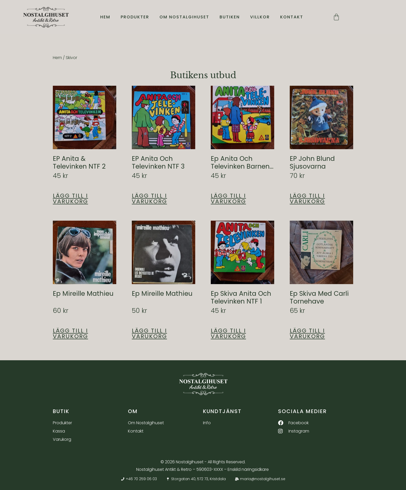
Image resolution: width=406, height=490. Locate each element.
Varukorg (62, 439)
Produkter (135, 17)
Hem (105, 17)
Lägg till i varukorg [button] (70, 198)
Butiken (230, 17)
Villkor (260, 17)
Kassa (59, 431)
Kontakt (291, 17)
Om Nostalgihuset (184, 17)
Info (207, 423)
